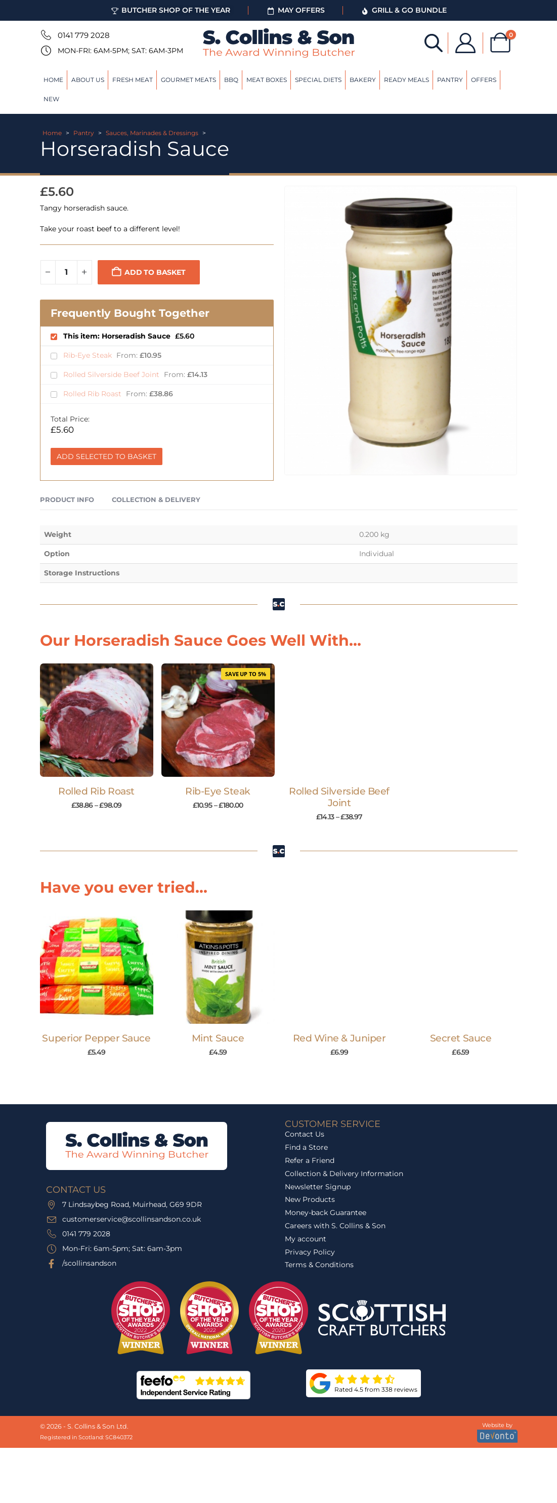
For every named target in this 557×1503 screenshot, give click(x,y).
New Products (310, 1199)
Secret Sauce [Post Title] (460, 1038)
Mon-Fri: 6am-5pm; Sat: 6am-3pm (120, 50)
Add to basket (154, 272)
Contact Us (304, 1134)
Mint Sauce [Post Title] (218, 1038)
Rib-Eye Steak (88, 355)
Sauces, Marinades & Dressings (152, 133)
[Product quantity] (66, 272)
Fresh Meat (132, 80)
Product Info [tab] (67, 499)
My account (305, 1238)
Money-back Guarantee (325, 1212)
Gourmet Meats (188, 80)
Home (53, 80)
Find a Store (306, 1147)
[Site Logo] (279, 43)
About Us (87, 80)
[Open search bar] (433, 42)
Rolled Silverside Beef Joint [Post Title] (339, 797)
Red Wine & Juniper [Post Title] (339, 1038)
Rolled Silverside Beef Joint (112, 374)
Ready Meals (406, 80)
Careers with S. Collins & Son (335, 1225)
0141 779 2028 (84, 35)
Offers (483, 80)
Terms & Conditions (319, 1264)
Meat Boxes (266, 80)
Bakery (363, 80)
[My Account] (465, 43)
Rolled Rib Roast (93, 393)
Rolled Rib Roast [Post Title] (96, 791)
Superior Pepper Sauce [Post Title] (96, 1038)
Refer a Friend (309, 1160)
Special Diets (318, 80)
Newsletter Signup (318, 1186)
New (51, 99)
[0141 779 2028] (45, 35)
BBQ (231, 80)
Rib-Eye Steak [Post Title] (217, 791)
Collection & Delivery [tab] (156, 499)
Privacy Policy (310, 1252)
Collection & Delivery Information (344, 1173)
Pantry (450, 80)
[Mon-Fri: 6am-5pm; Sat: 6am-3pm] (45, 51)
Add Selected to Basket (106, 456)
